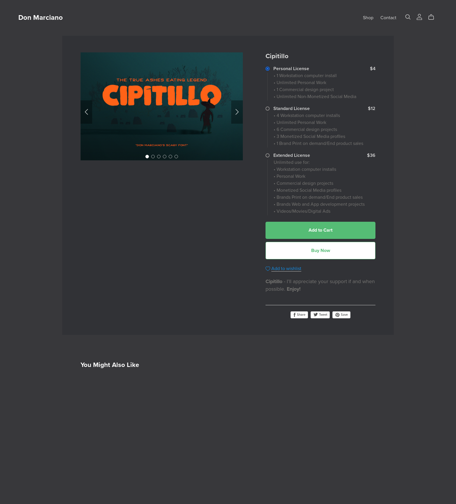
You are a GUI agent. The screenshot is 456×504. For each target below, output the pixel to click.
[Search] (408, 17)
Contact (388, 18)
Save (341, 315)
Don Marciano (40, 17)
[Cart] (433, 17)
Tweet (320, 315)
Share (299, 315)
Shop (368, 18)
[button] (86, 112)
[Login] (419, 16)
